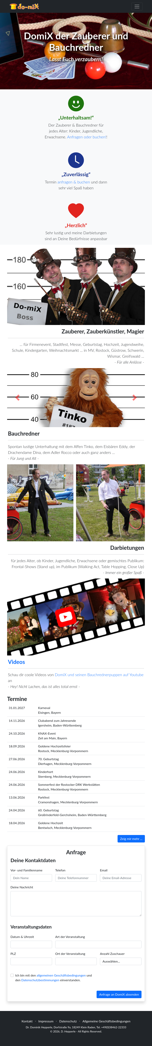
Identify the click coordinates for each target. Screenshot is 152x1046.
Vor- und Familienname (26, 870)
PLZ (13, 953)
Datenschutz (68, 1021)
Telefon (60, 870)
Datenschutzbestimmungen (40, 980)
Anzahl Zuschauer (112, 953)
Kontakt (27, 1021)
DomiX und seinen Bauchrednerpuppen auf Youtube (99, 674)
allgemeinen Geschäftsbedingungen (61, 975)
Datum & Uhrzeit (22, 937)
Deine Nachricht (21, 887)
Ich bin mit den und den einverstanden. (53, 977)
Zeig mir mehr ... (131, 839)
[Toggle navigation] (136, 6)
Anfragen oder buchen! (86, 136)
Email (103, 870)
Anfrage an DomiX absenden (119, 994)
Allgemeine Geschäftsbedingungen (106, 1021)
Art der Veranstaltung (70, 937)
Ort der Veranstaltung (70, 953)
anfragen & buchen (73, 182)
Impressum (45, 1021)
